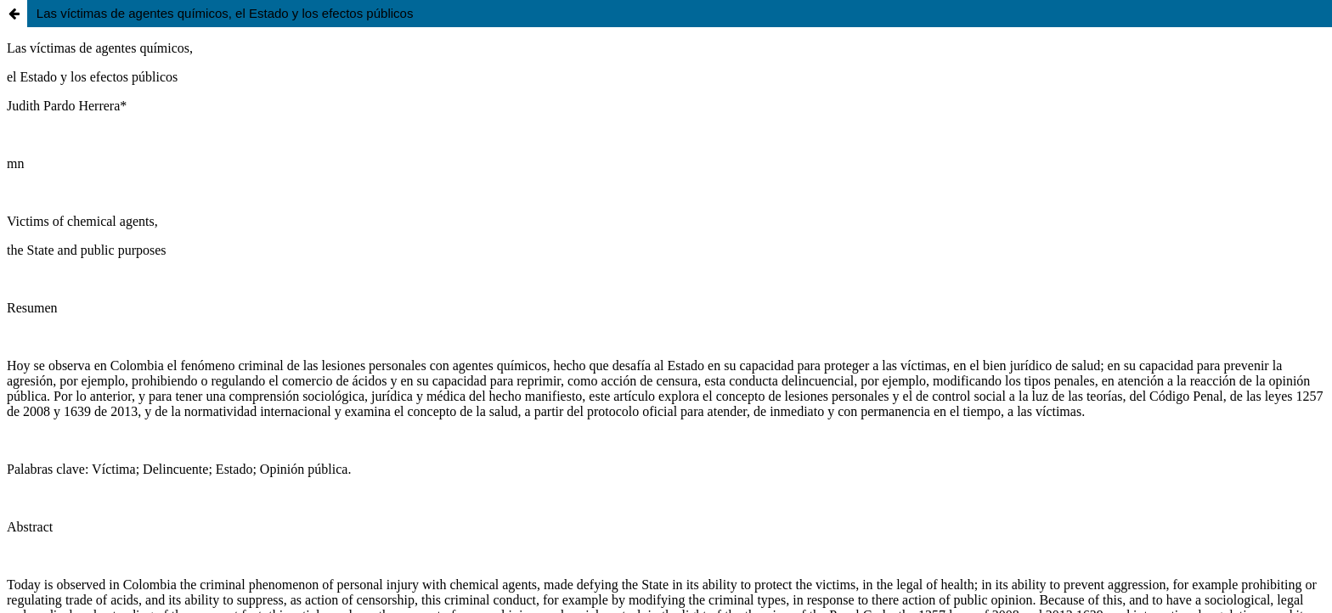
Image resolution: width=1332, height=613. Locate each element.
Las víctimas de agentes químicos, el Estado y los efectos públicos (225, 13)
